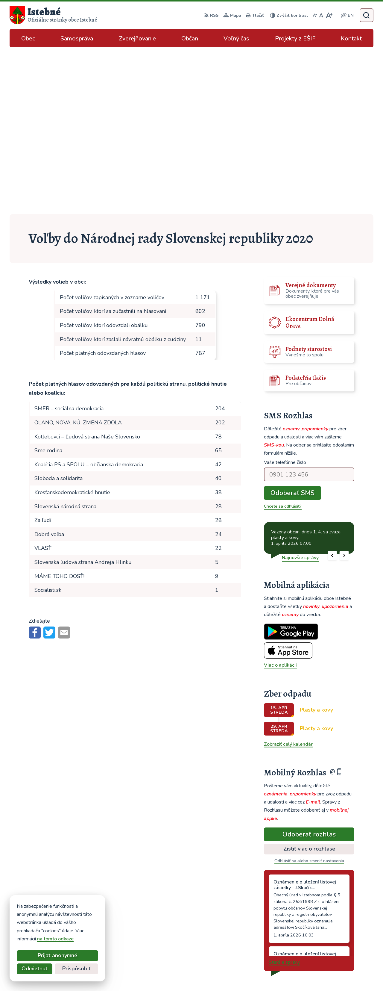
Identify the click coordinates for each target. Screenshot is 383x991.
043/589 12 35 (327, 926)
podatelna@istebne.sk (334, 941)
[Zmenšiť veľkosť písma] (314, 15)
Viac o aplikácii (280, 498)
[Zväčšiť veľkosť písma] (329, 15)
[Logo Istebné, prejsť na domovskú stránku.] (53, 15)
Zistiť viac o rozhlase (309, 682)
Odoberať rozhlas (309, 667)
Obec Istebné (282, 975)
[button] (332, 388)
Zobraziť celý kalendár (288, 577)
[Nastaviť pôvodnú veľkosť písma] (321, 15)
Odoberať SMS (292, 326)
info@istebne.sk (327, 934)
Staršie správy (284, 795)
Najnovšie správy (300, 390)
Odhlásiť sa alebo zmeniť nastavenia (309, 694)
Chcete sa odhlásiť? (283, 339)
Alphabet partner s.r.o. (203, 975)
